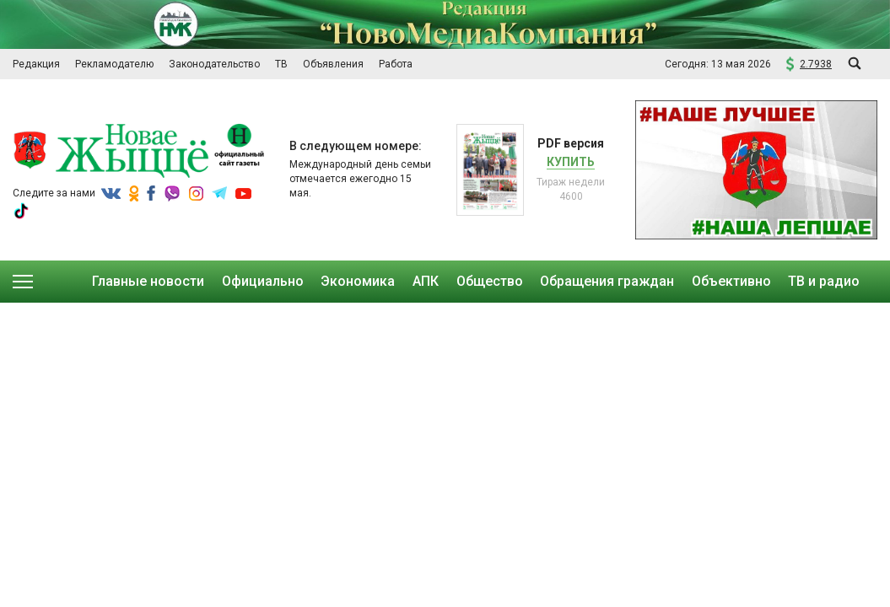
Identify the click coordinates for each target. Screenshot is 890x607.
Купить (571, 162)
